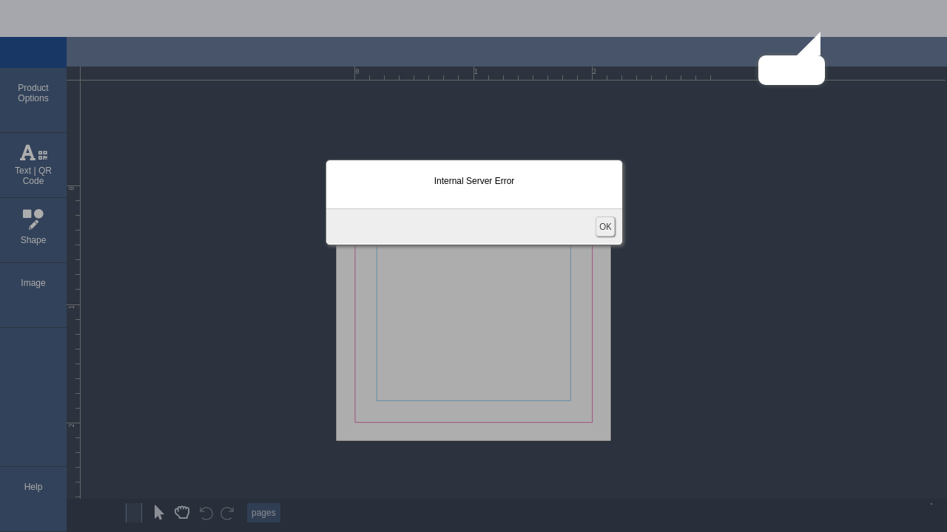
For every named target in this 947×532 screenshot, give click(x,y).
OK (605, 226)
